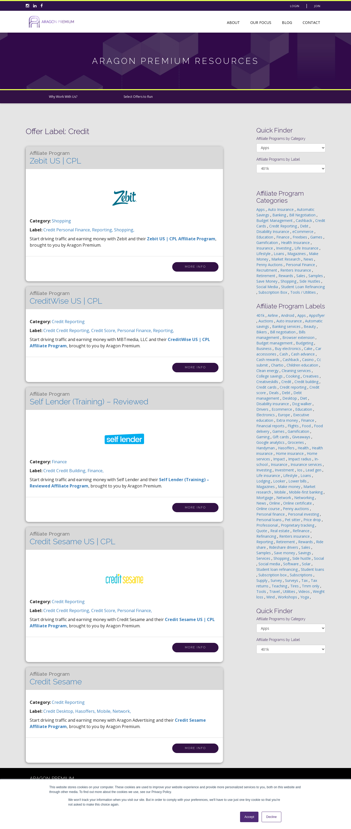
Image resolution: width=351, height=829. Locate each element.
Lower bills (298, 481)
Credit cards (267, 387)
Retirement (266, 275)
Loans (279, 253)
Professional (267, 525)
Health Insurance (296, 242)
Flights (294, 425)
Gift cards (281, 436)
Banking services (287, 326)
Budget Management (275, 220)
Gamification (267, 242)
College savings (270, 376)
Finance (59, 462)
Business (264, 348)
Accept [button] (249, 817)
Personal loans (269, 519)
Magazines (297, 253)
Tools (261, 591)
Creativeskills (267, 381)
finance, (96, 471)
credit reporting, (73, 330)
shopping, (124, 230)
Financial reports (271, 425)
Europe (284, 414)
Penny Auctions (270, 264)
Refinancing (266, 536)
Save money (285, 552)
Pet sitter (293, 519)
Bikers (262, 331)
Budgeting (305, 342)
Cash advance (303, 354)
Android (288, 315)
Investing (284, 248)
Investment (285, 469)
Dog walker (302, 403)
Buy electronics (288, 348)
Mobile (280, 492)
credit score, (104, 330)
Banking (279, 214)
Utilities (289, 591)
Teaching (280, 585)
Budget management (275, 342)
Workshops (288, 596)
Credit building (306, 381)
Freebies (300, 237)
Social (319, 558)
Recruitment (267, 270)
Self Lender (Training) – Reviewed (89, 398)
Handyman (266, 447)
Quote (262, 530)
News (308, 259)
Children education (303, 365)
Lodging (263, 481)
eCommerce (303, 231)
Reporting (265, 541)
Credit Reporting (68, 321)
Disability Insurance (273, 231)
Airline (273, 315)
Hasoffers (287, 447)
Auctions (266, 320)
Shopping (61, 221)
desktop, (65, 711)
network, (122, 711)
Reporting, (103, 230)
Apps (261, 209)
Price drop (312, 519)
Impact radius (300, 458)
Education (265, 237)
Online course (268, 508)
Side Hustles (310, 281)
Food (307, 425)
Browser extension (299, 337)
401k (261, 315)
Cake (308, 348)
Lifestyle (264, 253)
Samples (316, 275)
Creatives (311, 376)
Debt (304, 225)
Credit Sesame (56, 678)
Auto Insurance (281, 209)
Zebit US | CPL (55, 157)
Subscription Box (273, 292)
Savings (305, 552)
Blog (287, 22)
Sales (301, 275)
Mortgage (265, 497)
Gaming (263, 436)
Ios (300, 469)
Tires (295, 585)
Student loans (312, 569)
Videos (304, 591)
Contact (311, 22)
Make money (289, 486)
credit (49, 230)
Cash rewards (268, 359)
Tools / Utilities (303, 292)
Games (316, 237)
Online (275, 503)
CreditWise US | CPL (66, 298)
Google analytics (271, 442)
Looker (279, 481)
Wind (271, 596)
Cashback (304, 220)
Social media (269, 563)
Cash (284, 354)
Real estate (280, 530)
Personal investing (304, 514)
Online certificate (298, 503)
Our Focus (260, 22)
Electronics (266, 414)
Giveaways (301, 436)
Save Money (267, 281)
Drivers (262, 409)
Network (284, 497)
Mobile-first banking (306, 492)
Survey (277, 580)
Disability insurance (273, 403)
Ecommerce (282, 409)
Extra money (287, 420)
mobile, (105, 711)
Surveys (292, 580)
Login (294, 6)
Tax (305, 580)
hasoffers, (86, 711)
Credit (286, 381)
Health (304, 447)
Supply (262, 580)
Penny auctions (296, 508)
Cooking (293, 376)
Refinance (302, 530)
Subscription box (273, 574)
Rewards (286, 275)
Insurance (265, 248)
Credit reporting (293, 387)
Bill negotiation (283, 331)
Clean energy (267, 370)
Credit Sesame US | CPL (72, 538)
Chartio (277, 365)
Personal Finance (301, 264)
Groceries (296, 442)
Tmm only (311, 585)
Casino (308, 359)
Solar (307, 563)
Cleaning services (297, 370)
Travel (275, 591)
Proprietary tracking (298, 525)
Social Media (267, 286)
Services (263, 558)
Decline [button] (271, 817)
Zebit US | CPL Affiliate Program (181, 239)
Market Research (286, 259)
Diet (304, 398)
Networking (304, 497)
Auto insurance (289, 320)
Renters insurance (295, 536)
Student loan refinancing (277, 569)
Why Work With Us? (63, 96)
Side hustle (302, 558)
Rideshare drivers (284, 547)
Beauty (310, 326)
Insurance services (307, 464)
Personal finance (271, 514)
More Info (195, 266)
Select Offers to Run (138, 96)
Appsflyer (317, 315)
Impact (279, 458)
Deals (274, 392)
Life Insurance (306, 248)
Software (291, 563)
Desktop (290, 398)
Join (317, 6)
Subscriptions (301, 574)
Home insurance (290, 453)
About (233, 22)
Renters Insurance (296, 270)
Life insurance (268, 475)
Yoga (305, 596)
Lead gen (314, 469)
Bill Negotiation (303, 214)
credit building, (72, 471)
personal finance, (74, 230)
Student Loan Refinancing (303, 286)
